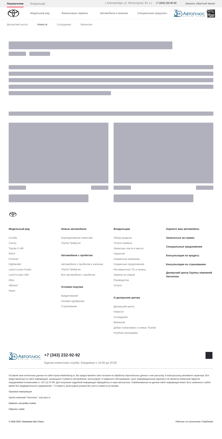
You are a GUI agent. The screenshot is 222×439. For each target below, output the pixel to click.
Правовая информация (20, 391)
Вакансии (86, 24)
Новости (42, 24)
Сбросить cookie (16, 409)
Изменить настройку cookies (22, 403)
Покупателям (15, 3)
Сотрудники (64, 24)
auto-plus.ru (44, 397)
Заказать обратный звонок (200, 3)
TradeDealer (207, 421)
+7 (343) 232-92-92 (166, 3)
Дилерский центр (17, 24)
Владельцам (38, 3)
